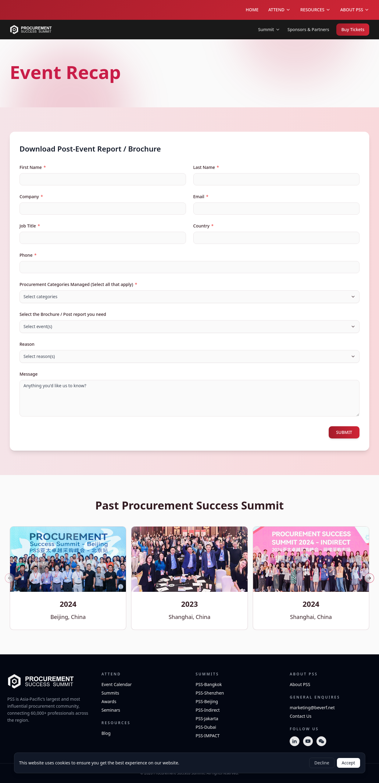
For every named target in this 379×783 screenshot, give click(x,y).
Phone (28, 255)
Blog (106, 733)
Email (201, 196)
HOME (252, 10)
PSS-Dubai (206, 727)
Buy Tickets (352, 29)
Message (29, 374)
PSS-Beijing (207, 701)
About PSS (300, 684)
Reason (27, 344)
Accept (348, 763)
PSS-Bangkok (209, 684)
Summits (110, 693)
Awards (109, 701)
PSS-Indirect (208, 710)
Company (31, 196)
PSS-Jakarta (207, 718)
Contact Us (300, 716)
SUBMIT (344, 432)
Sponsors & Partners (308, 29)
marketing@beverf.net (312, 707)
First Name (33, 167)
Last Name (206, 167)
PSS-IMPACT (208, 735)
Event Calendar (117, 684)
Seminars (111, 710)
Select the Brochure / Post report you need (63, 314)
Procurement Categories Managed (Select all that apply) (78, 284)
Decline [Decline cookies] (321, 763)
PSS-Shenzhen (210, 693)
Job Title (30, 226)
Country (203, 226)
